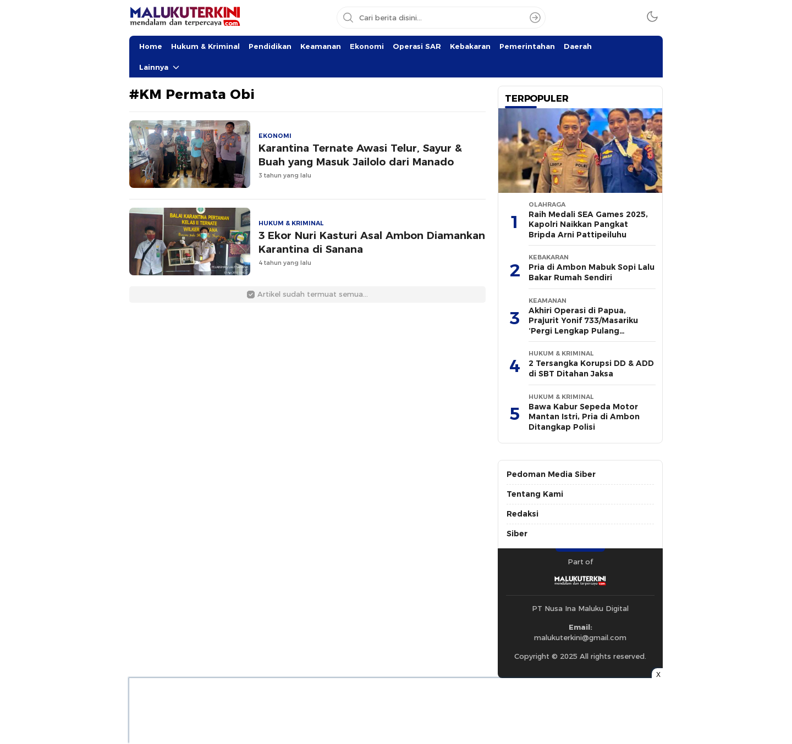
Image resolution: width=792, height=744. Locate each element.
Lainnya (153, 67)
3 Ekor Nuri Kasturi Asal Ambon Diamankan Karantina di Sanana (371, 242)
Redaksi (522, 513)
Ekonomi (367, 46)
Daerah (578, 46)
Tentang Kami (535, 494)
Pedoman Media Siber (551, 474)
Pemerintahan (527, 46)
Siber (517, 533)
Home (150, 46)
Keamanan (320, 46)
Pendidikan (270, 46)
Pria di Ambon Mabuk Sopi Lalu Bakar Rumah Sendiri (591, 272)
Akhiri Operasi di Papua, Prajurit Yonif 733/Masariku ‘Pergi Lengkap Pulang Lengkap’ (583, 326)
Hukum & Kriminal (205, 46)
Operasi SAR (417, 46)
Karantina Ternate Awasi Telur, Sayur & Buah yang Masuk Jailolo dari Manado (360, 155)
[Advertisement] (74, 165)
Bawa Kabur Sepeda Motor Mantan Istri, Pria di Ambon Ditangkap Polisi (584, 416)
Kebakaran (470, 46)
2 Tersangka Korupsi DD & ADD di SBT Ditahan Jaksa (591, 368)
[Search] (535, 17)
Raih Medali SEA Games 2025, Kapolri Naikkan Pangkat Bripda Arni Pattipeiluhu (588, 224)
